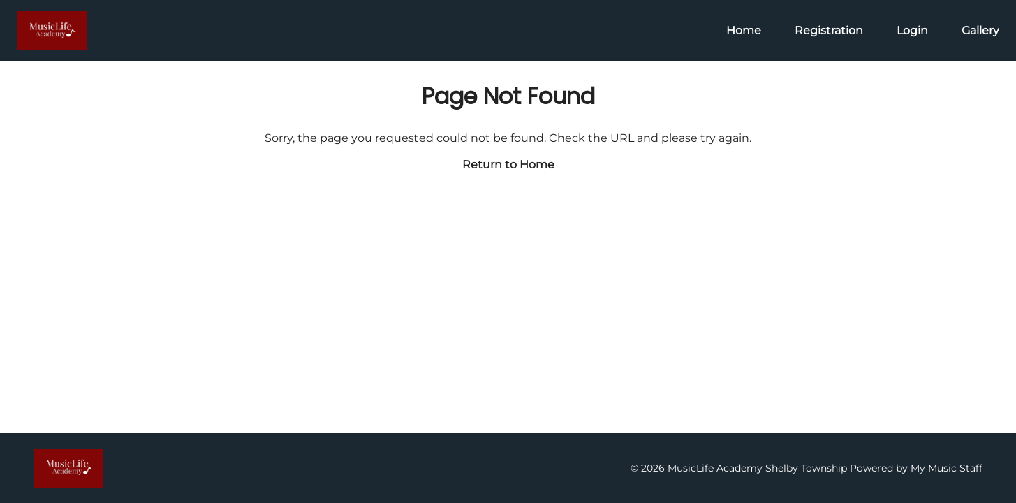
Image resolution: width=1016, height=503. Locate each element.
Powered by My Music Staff (916, 468)
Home (743, 30)
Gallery (980, 30)
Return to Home (508, 164)
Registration (829, 30)
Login (912, 30)
